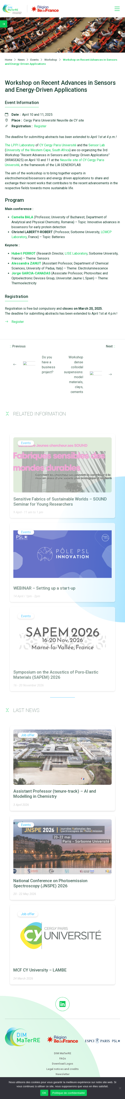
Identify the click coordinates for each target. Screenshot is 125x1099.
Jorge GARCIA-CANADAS (30, 274)
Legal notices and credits (62, 1069)
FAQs (62, 1058)
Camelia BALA (22, 218)
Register (40, 127)
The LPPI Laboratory (20, 146)
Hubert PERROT (23, 254)
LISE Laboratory (76, 254)
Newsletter (63, 1074)
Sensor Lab (96, 146)
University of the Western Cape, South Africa (38, 151)
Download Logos (62, 1063)
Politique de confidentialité (68, 1092)
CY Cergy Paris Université (57, 146)
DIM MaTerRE (62, 1053)
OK (44, 1092)
